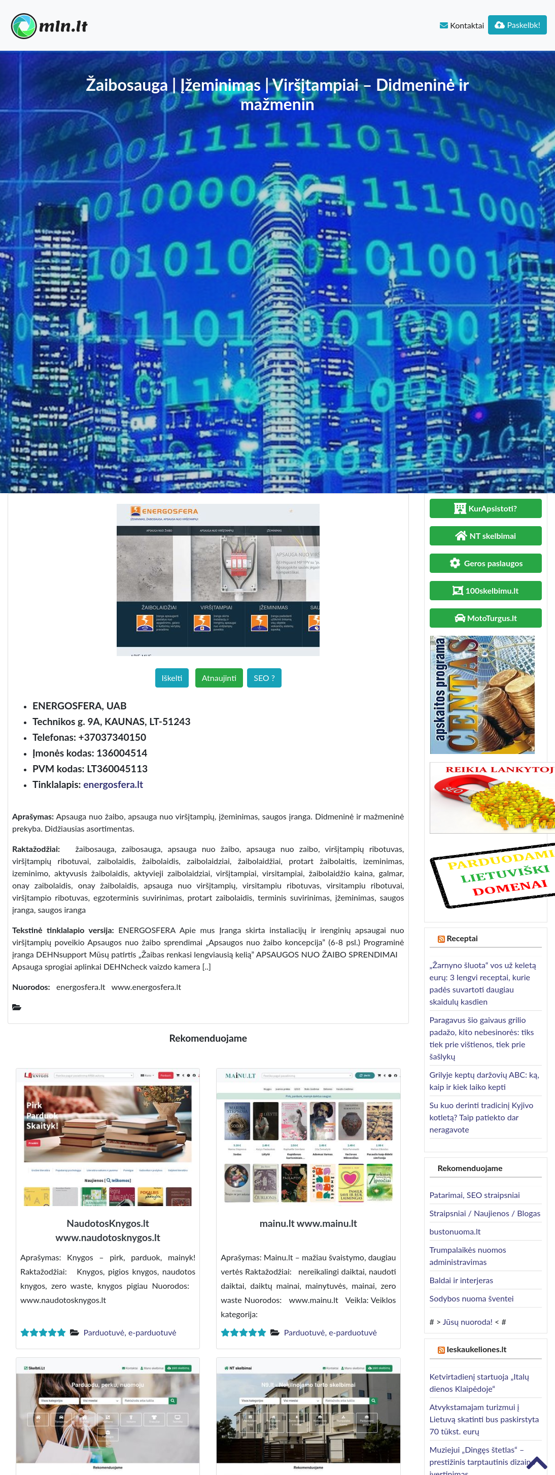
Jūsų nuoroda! (468, 1321)
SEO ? (264, 677)
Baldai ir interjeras (462, 1280)
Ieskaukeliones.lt (476, 1349)
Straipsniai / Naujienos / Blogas (485, 1213)
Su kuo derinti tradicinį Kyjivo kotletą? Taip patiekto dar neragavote (482, 1117)
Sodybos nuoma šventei (472, 1298)
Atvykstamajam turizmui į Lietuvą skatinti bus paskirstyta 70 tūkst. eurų (484, 1419)
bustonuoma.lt (455, 1231)
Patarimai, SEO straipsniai (475, 1194)
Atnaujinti (219, 677)
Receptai (462, 938)
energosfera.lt (113, 784)
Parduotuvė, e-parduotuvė (129, 1332)
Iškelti (172, 677)
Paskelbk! (517, 24)
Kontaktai (462, 25)
